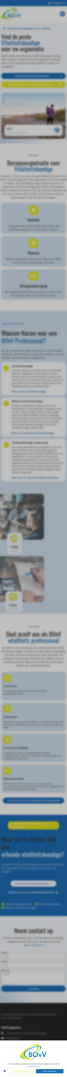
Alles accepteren (49, 1071)
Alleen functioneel (21, 1071)
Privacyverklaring (33, 1066)
